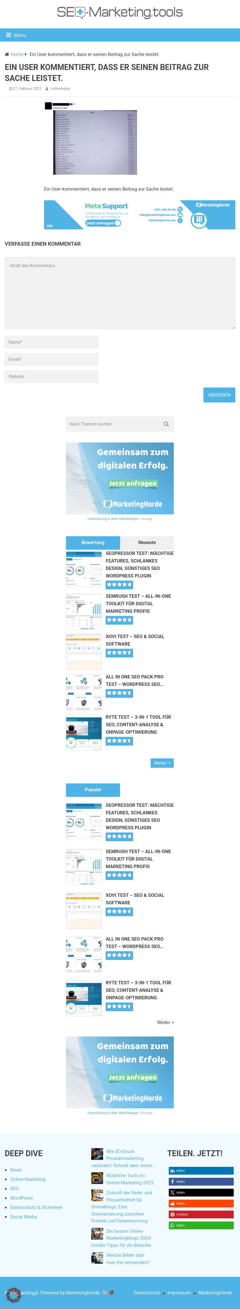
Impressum (179, 1293)
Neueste (147, 542)
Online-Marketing (27, 1179)
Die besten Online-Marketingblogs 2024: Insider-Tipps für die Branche (121, 1238)
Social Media (23, 1217)
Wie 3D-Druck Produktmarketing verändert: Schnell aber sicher (122, 1158)
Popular (93, 789)
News (16, 1170)
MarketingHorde (215, 1293)
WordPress (21, 1198)
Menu (20, 35)
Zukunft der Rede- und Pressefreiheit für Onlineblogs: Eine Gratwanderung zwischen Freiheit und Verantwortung (121, 1207)
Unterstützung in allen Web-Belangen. (113, 519)
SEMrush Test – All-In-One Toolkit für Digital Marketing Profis (138, 603)
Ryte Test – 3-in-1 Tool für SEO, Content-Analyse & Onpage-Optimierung (138, 724)
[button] (201, 1171)
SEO (14, 1189)
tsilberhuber (61, 89)
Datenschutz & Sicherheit (36, 1207)
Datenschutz (147, 1293)
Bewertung (93, 542)
